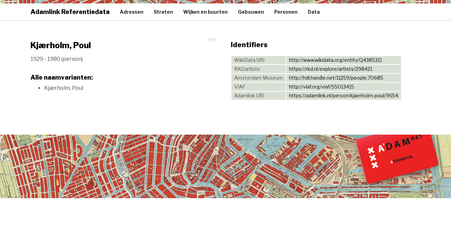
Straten (163, 12)
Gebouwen (251, 12)
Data (314, 12)
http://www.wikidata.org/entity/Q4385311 (335, 60)
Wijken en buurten (205, 12)
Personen (286, 12)
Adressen (131, 12)
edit (212, 39)
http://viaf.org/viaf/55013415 (321, 87)
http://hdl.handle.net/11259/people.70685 (336, 78)
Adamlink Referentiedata (70, 11)
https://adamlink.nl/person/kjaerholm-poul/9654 (343, 95)
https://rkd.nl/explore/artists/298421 (330, 69)
